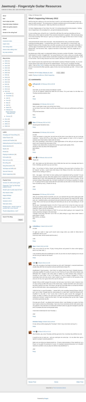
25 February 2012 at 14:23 (43, 122)
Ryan (34, 122)
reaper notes (6, 44)
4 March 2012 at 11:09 (44, 263)
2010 (6, 121)
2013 (6, 89)
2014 (6, 86)
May (7, 102)
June (7, 100)
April (7, 105)
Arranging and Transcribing (10, 134)
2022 (6, 68)
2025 (6, 61)
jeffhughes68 (36, 84)
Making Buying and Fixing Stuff (11, 143)
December (9, 93)
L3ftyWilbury (36, 226)
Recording (5, 163)
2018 (6, 77)
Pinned (5, 151)
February (8, 109)
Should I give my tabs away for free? (12, 189)
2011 (6, 119)
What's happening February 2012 (10, 112)
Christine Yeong (37, 321)
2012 (6, 91)
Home (56, 382)
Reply (34, 99)
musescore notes (7, 41)
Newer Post (32, 382)
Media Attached (7, 146)
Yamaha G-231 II (7, 201)
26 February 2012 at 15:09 (45, 157)
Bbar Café (40, 65)
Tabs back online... (8, 204)
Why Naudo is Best (8, 192)
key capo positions (8, 52)
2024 (6, 63)
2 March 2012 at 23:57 (47, 226)
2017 (6, 79)
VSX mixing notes (7, 46)
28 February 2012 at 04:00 (47, 194)
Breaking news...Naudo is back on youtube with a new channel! (12, 207)
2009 (6, 124)
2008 (6, 126)
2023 (6, 65)
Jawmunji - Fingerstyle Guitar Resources (31, 6)
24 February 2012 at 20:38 (48, 84)
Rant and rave (6, 160)
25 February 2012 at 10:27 (47, 104)
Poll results (6, 157)
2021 (6, 70)
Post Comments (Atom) (59, 388)
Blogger (46, 398)
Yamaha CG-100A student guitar (11, 182)
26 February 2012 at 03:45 (47, 132)
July (7, 98)
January (8, 116)
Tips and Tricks (7, 171)
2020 (6, 72)
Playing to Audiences (38, 75)
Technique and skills (8, 168)
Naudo (4, 148)
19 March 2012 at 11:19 (44, 331)
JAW (34, 157)
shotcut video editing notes (10, 49)
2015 (6, 84)
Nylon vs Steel (6, 198)
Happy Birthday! (7, 195)
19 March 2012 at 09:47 (48, 321)
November (9, 95)
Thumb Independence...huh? (10, 211)
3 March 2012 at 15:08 (42, 246)
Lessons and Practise (8, 140)
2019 (6, 75)
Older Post (79, 382)
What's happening (49, 75)
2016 (6, 82)
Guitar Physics (6, 137)
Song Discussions (7, 165)
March (8, 107)
